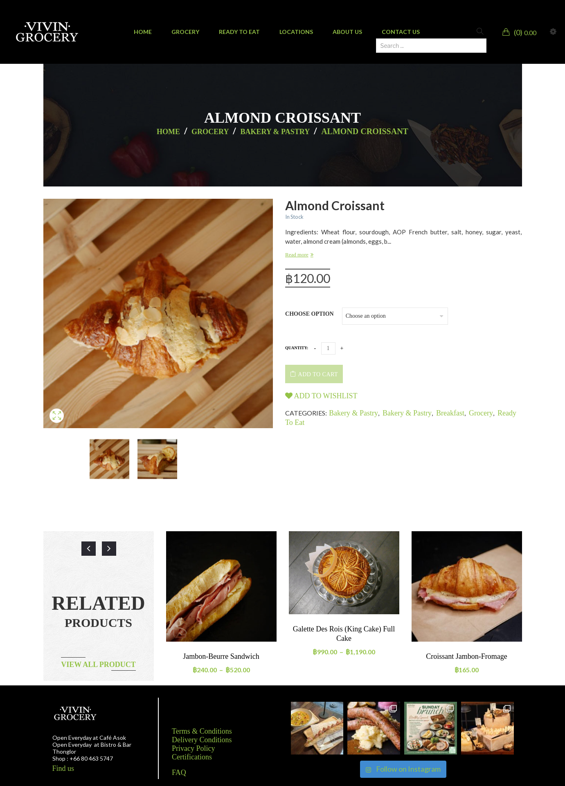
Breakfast (450, 413)
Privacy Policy (193, 748)
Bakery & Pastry (275, 132)
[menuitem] (142, 32)
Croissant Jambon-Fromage (466, 656)
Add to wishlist (321, 396)
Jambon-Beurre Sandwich (221, 656)
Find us (63, 768)
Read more (296, 255)
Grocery (210, 132)
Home (168, 132)
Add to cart (318, 374)
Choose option (309, 314)
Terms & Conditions (202, 731)
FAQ (179, 772)
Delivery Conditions (202, 740)
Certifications (192, 757)
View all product (98, 664)
